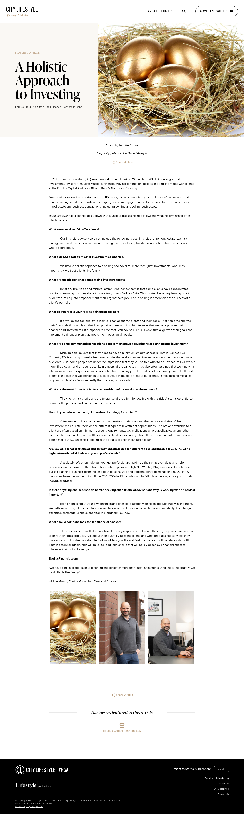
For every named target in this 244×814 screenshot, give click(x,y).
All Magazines (221, 789)
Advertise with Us (217, 11)
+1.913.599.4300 (91, 800)
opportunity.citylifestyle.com (29, 806)
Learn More (221, 769)
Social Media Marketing (217, 778)
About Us (224, 783)
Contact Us (223, 794)
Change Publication (17, 15)
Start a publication (159, 11)
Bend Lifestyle (137, 153)
